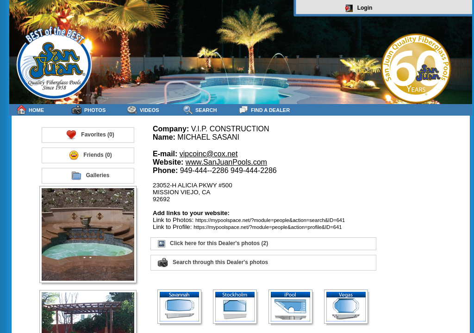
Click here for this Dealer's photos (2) (213, 243)
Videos (143, 110)
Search (200, 110)
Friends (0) (90, 155)
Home (30, 110)
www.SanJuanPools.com (226, 162)
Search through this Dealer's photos (213, 263)
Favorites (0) (90, 135)
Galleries (90, 176)
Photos (89, 110)
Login (359, 8)
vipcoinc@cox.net (209, 154)
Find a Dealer (264, 110)
